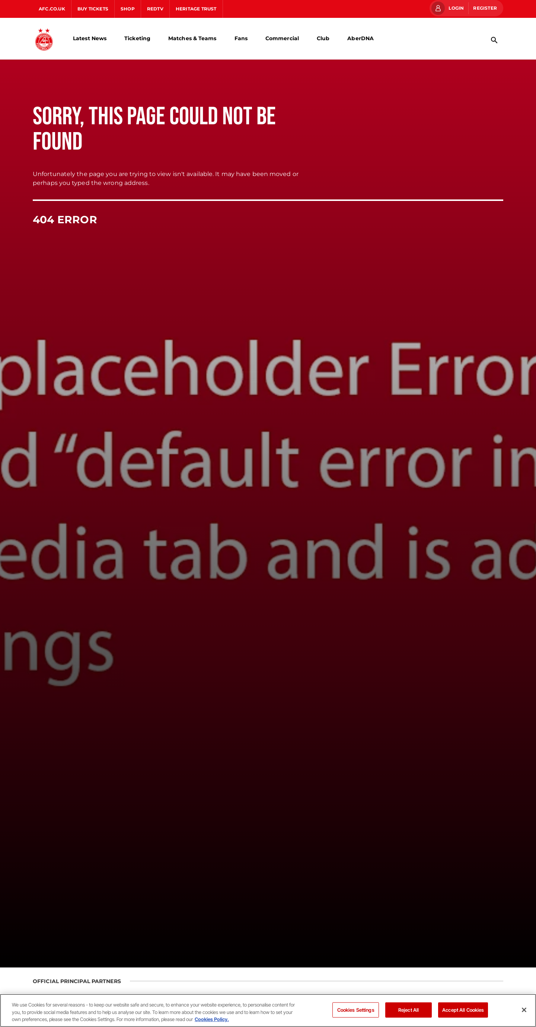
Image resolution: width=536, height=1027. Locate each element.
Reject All (408, 1009)
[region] (268, 1010)
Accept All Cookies (463, 1009)
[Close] (524, 1010)
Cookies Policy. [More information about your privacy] (212, 1019)
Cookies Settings (355, 1009)
